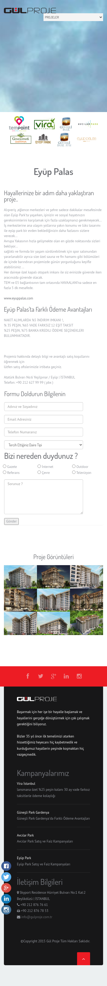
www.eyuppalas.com (18, 298)
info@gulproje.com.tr (36, 917)
